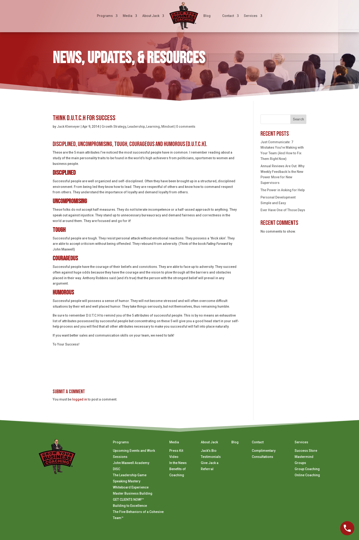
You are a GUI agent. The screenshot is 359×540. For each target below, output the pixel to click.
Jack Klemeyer (68, 126)
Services (250, 16)
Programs (105, 16)
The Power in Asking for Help (282, 190)
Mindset (167, 126)
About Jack (150, 16)
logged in (79, 399)
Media (127, 16)
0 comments (185, 126)
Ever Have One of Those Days (282, 210)
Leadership (136, 126)
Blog (207, 16)
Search (298, 119)
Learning (153, 126)
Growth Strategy (114, 126)
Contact (228, 16)
